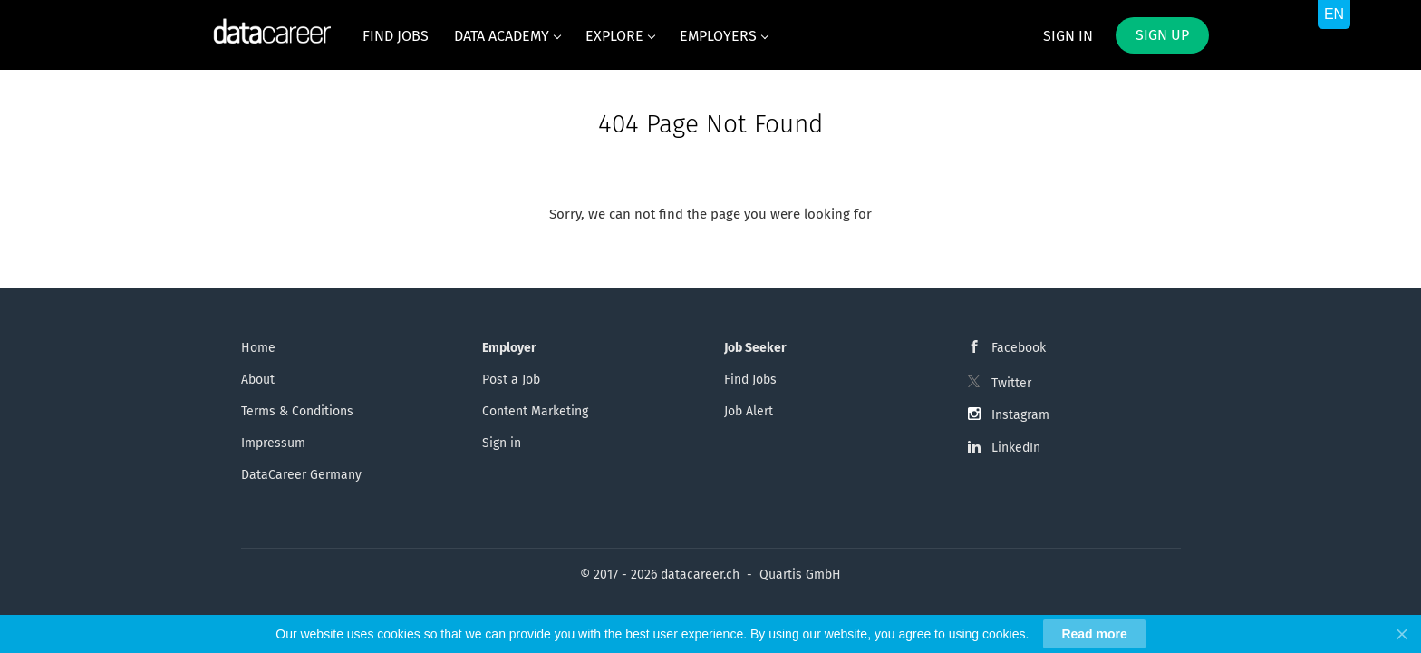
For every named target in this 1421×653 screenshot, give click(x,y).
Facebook (1018, 348)
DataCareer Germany (301, 474)
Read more (1093, 634)
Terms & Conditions (297, 411)
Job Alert (748, 411)
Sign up (1162, 35)
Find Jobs (750, 379)
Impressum (273, 443)
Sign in (1068, 35)
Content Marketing (535, 411)
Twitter (1011, 383)
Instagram (1020, 415)
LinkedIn (1015, 447)
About (258, 379)
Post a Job (511, 379)
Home (258, 348)
